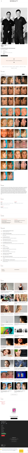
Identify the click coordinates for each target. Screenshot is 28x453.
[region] (14, 450)
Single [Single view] (26, 74)
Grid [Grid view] (23, 74)
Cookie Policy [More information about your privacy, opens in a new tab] (14, 450)
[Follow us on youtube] (6, 423)
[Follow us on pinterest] (3, 423)
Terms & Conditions (3, 432)
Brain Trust (2, 429)
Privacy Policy (2, 430)
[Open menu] (1, 1)
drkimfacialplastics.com (5, 51)
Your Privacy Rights (3, 433)
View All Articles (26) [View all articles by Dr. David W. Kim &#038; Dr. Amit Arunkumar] (14, 394)
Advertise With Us (3, 428)
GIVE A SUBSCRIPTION (14, 418)
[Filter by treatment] (3, 74)
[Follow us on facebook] (1, 423)
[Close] (27, 450)
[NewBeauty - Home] (14, 1)
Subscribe (3, 435)
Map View (4, 53)
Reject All (21, 450)
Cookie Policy (2, 431)
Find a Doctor (2, 427)
